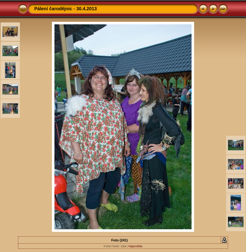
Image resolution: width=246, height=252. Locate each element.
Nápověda (135, 246)
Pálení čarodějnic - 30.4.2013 (65, 8)
